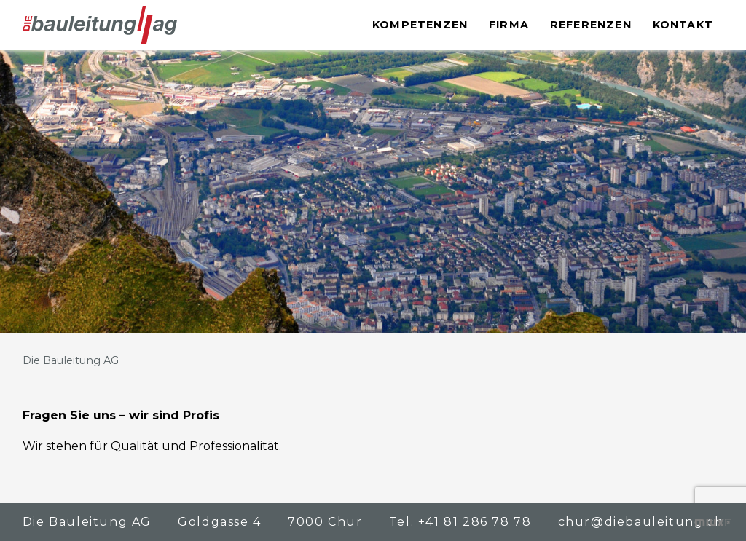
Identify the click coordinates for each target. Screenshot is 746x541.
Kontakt (683, 24)
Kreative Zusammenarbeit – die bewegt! (713, 522)
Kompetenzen (420, 24)
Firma (509, 24)
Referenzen (591, 24)
